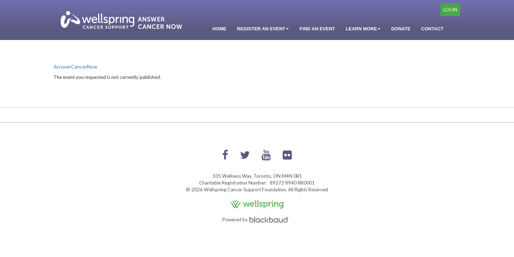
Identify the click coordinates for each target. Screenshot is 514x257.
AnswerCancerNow (75, 67)
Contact (432, 28)
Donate (400, 28)
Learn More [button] (363, 28)
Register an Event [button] (263, 28)
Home (219, 28)
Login (450, 9)
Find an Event (317, 28)
